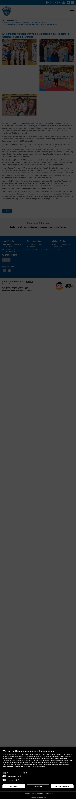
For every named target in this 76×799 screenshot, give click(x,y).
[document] (38, 760)
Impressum (26, 793)
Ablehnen (13, 786)
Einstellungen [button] (49, 793)
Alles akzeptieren (62, 786)
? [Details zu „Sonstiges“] (18, 780)
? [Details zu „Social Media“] (20, 776)
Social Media (11, 776)
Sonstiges (11, 780)
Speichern (38, 786)
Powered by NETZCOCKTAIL (38, 797)
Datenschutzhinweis (37, 793)
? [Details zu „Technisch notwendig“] (26, 773)
